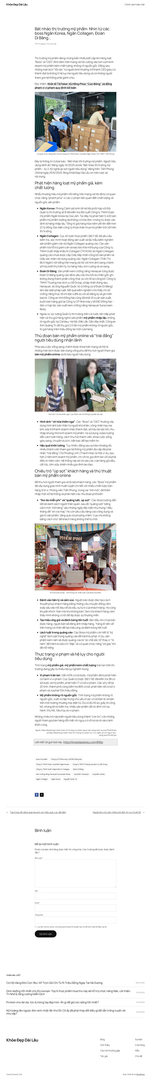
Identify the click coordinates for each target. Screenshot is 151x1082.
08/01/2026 (140, 982)
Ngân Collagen (42, 779)
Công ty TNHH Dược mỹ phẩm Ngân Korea (52, 764)
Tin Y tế (53, 43)
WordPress (140, 1074)
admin (43, 43)
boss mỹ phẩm (42, 759)
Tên (37, 891)
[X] (42, 795)
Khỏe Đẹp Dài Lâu (16, 4)
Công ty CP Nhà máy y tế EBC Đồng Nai (66, 759)
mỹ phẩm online (98, 774)
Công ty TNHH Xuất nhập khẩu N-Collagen (53, 769)
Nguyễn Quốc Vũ (70, 779)
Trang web (39, 915)
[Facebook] (37, 795)
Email (37, 903)
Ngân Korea (55, 779)
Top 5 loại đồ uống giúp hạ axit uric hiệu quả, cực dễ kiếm (38, 812)
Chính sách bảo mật (135, 4)
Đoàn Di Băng (78, 769)
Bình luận (39, 858)
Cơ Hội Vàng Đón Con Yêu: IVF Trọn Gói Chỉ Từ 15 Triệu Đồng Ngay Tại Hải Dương (54, 982)
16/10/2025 (140, 992)
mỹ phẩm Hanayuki (81, 774)
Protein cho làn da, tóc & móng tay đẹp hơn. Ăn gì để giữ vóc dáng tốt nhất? (52, 1002)
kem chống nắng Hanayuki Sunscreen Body (53, 774)
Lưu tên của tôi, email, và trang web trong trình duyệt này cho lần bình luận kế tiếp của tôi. (72, 927)
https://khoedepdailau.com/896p (83, 742)
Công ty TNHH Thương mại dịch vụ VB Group (90, 764)
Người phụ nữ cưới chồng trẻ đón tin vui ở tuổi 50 (117, 812)
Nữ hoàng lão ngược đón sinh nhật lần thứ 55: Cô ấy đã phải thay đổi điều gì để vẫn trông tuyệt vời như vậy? (66, 1012)
